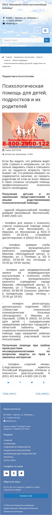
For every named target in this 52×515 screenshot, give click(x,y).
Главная (9, 57)
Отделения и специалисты (17, 447)
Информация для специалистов (20, 454)
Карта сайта (10, 460)
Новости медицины (19, 60)
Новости (39, 57)
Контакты (8, 457)
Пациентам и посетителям (24, 57)
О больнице (9, 444)
